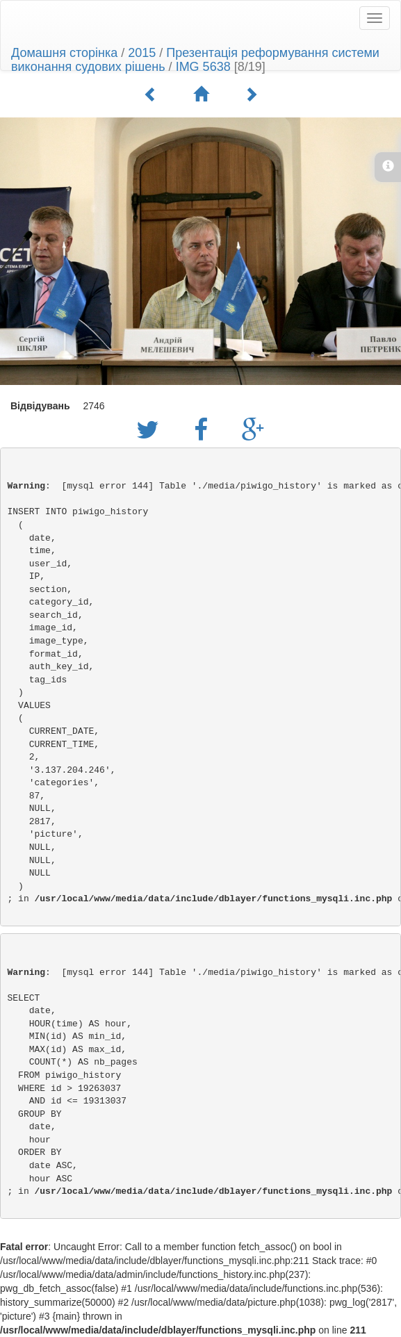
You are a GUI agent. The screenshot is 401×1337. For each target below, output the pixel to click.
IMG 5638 (203, 67)
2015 (142, 53)
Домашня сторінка (64, 53)
